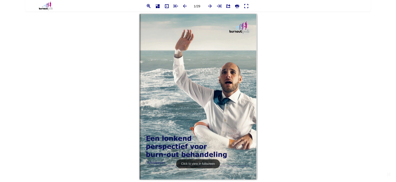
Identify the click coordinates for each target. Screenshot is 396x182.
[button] (148, 6)
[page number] (197, 6)
